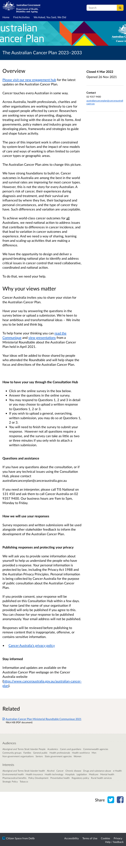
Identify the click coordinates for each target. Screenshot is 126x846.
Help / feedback (114, 841)
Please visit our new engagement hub (29, 80)
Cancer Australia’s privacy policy (32, 645)
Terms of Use (89, 838)
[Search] (120, 8)
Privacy (118, 838)
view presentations (42, 337)
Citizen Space (14, 838)
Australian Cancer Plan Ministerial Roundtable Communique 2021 (41, 718)
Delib (32, 838)
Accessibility (71, 838)
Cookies (105, 838)
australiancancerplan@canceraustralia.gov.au (34, 480)
